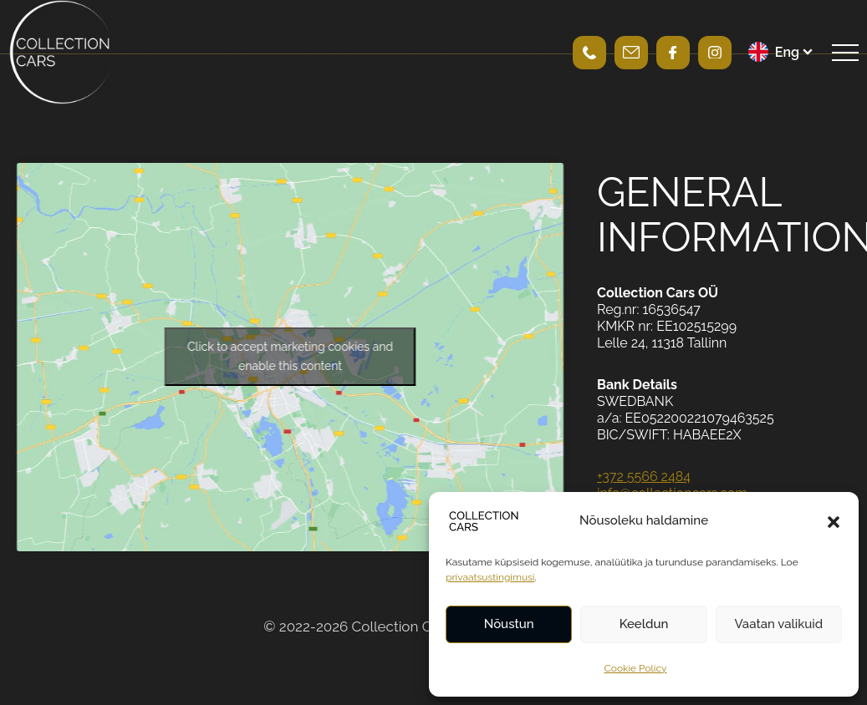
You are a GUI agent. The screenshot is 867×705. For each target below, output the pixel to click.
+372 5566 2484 (644, 476)
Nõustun (509, 623)
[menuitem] (781, 52)
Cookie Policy (635, 668)
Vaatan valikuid (778, 623)
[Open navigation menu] (845, 52)
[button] (833, 521)
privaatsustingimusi (490, 577)
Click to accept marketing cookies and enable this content (290, 356)
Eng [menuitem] (787, 52)
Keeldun (644, 623)
